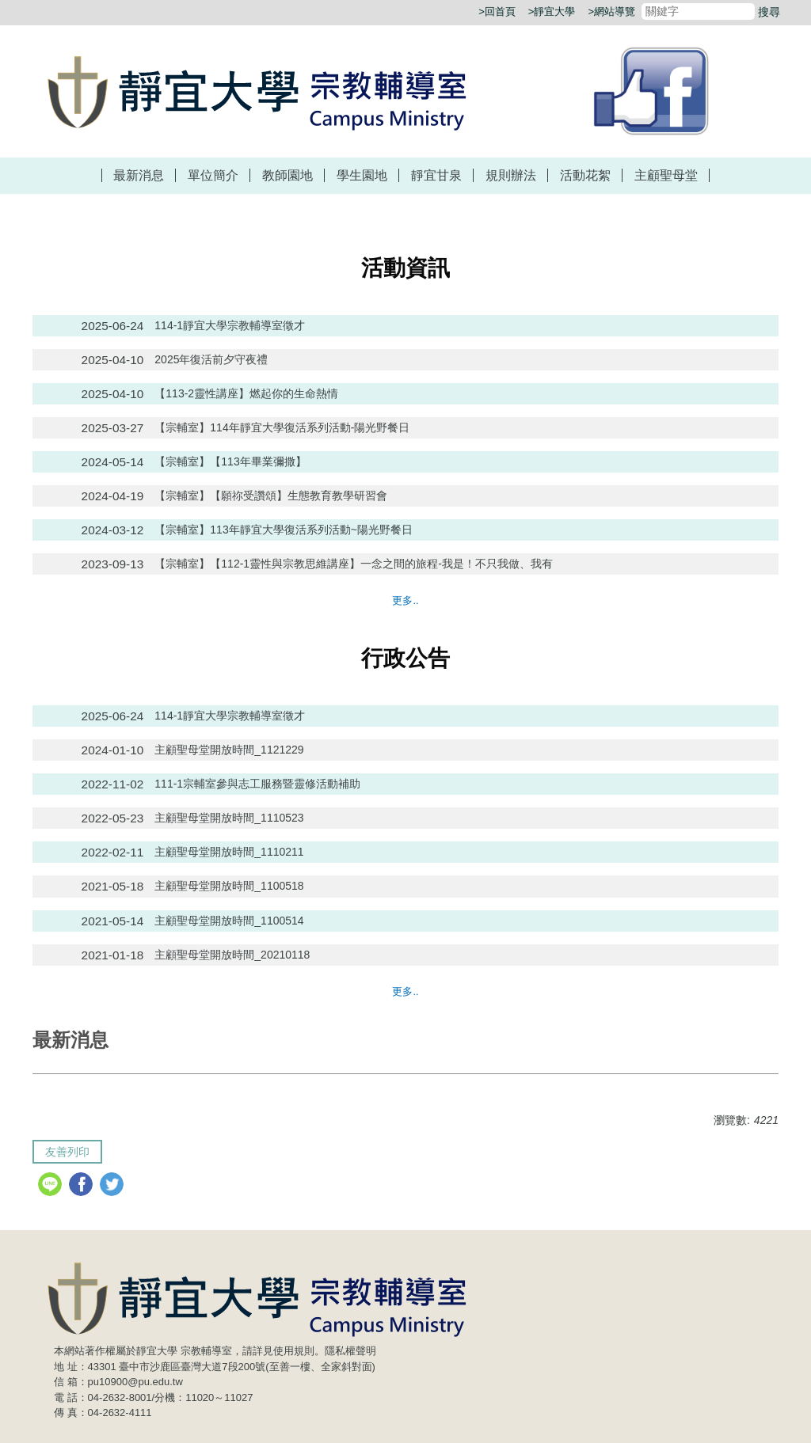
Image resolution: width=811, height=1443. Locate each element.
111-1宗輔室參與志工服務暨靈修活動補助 (257, 783)
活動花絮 (585, 175)
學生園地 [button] (362, 175)
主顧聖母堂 (666, 175)
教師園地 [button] (287, 175)
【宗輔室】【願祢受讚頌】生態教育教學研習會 (270, 495)
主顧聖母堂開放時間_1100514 (228, 920)
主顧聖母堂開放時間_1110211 (228, 851)
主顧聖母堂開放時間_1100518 (228, 885)
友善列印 (67, 1151)
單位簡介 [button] (213, 175)
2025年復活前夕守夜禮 (211, 359)
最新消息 (138, 175)
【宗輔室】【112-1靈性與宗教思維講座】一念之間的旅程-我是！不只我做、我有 (353, 563)
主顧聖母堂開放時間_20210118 (232, 954)
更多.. (405, 600)
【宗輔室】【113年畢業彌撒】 (230, 461)
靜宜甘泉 (436, 175)
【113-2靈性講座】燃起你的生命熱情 (246, 393)
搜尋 (769, 12)
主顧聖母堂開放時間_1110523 (228, 817)
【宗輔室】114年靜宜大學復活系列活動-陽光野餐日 (281, 427)
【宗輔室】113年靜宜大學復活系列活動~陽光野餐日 (283, 529)
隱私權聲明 (350, 1351)
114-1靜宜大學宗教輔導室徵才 (229, 325)
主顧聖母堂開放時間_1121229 (228, 749)
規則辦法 (510, 175)
